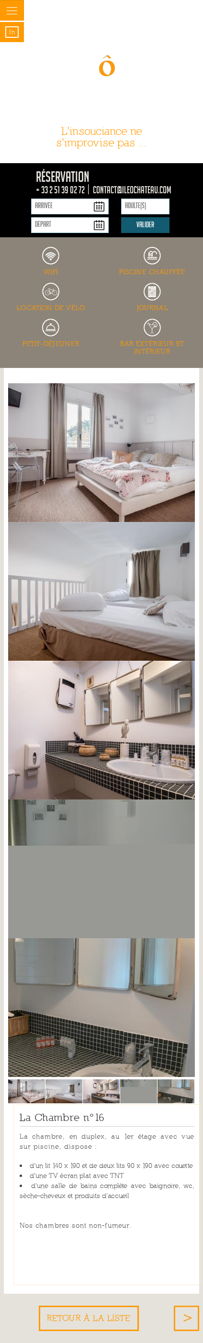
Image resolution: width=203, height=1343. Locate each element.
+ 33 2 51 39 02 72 (61, 191)
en (12, 32)
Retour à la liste (89, 1318)
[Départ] (70, 225)
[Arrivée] (70, 206)
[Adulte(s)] (145, 206)
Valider (145, 225)
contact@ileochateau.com (132, 191)
